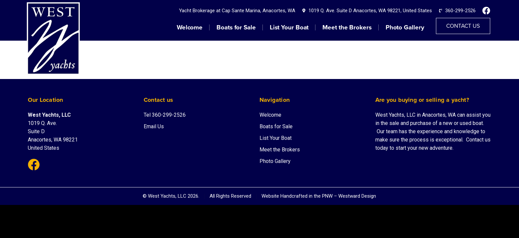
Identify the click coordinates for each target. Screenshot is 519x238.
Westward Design (357, 196)
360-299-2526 (460, 11)
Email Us (154, 126)
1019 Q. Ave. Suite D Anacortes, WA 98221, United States (370, 11)
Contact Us (463, 26)
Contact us (478, 140)
